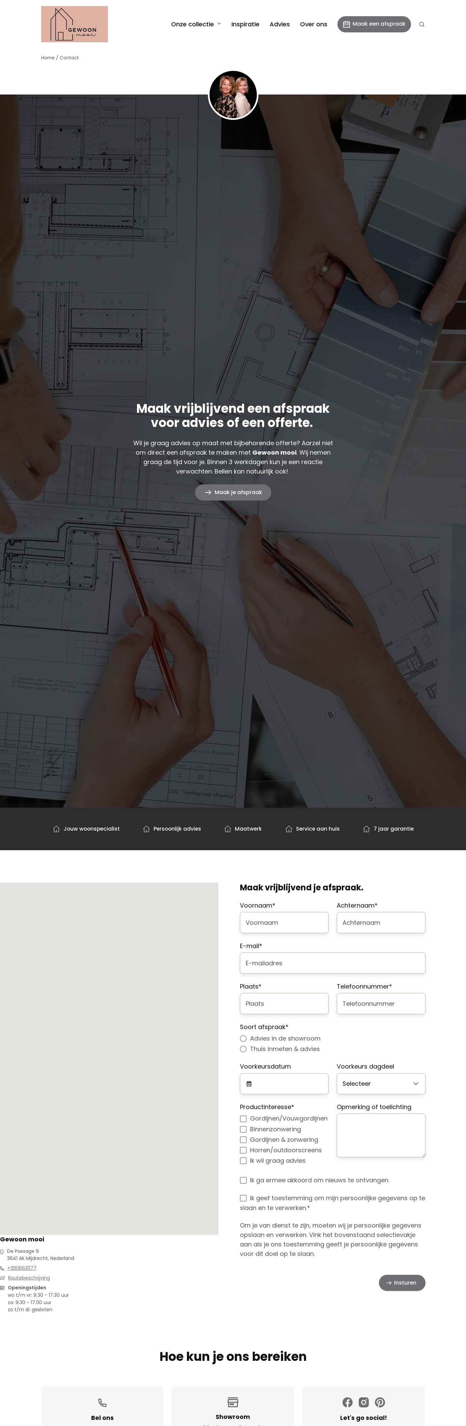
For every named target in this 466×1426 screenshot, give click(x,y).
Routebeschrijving (29, 1277)
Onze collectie (192, 24)
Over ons (313, 24)
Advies (280, 24)
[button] (421, 24)
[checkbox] (333, 1043)
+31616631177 (21, 1268)
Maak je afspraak (238, 492)
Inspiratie (245, 24)
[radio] (333, 1038)
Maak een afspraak (374, 24)
